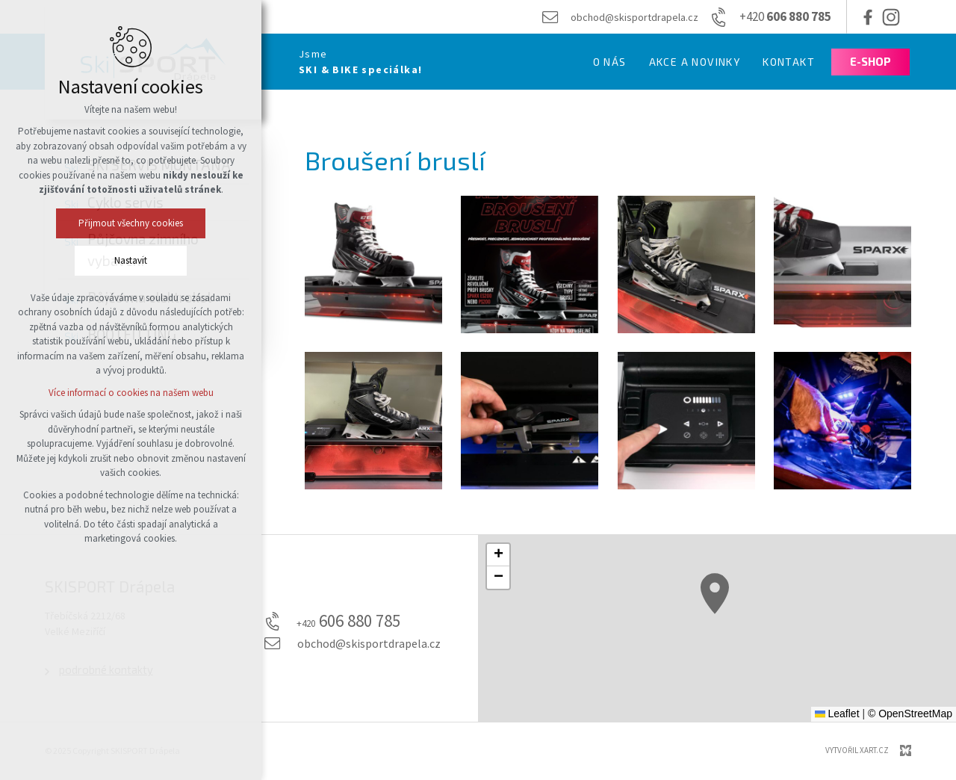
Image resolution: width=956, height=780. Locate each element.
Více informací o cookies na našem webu (131, 392)
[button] (715, 593)
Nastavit (130, 260)
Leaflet (837, 713)
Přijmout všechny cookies (130, 223)
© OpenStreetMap (910, 713)
